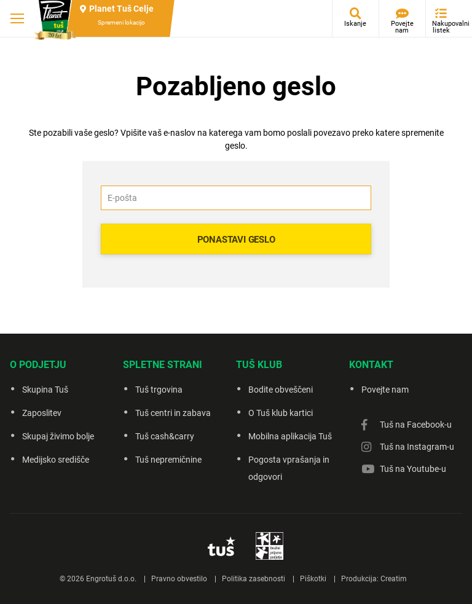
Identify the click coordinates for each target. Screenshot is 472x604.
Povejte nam (402, 27)
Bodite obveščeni (280, 389)
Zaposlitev (41, 413)
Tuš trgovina (159, 389)
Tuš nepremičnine (168, 460)
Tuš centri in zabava (173, 413)
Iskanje (355, 24)
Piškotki (313, 579)
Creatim (393, 579)
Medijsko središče (55, 460)
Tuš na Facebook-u (416, 424)
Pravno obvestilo (179, 579)
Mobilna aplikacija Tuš (290, 436)
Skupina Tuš (45, 389)
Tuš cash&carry (164, 436)
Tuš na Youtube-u (413, 469)
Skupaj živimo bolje (58, 436)
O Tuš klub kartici (280, 413)
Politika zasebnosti (253, 579)
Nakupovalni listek (444, 27)
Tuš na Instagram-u (417, 447)
